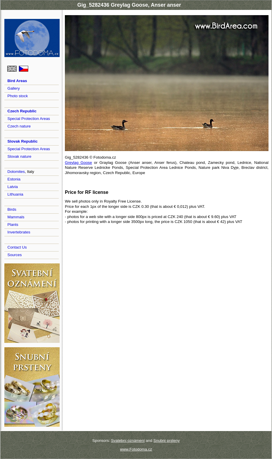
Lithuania (15, 194)
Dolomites (16, 171)
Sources (14, 255)
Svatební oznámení (128, 440)
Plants (12, 224)
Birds (11, 209)
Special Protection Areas (28, 118)
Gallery (13, 88)
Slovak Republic (22, 141)
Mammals (15, 217)
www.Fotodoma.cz (136, 449)
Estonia (13, 179)
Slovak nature (19, 156)
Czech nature (19, 126)
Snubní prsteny (166, 440)
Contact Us (16, 247)
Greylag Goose (78, 162)
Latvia (12, 187)
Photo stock (17, 96)
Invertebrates (18, 232)
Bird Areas (17, 81)
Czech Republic (21, 111)
